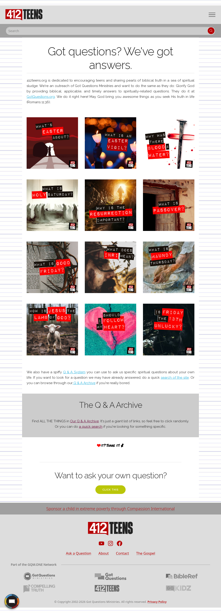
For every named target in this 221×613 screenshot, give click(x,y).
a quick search (90, 427)
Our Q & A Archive (84, 421)
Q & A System (74, 372)
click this (110, 489)
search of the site (175, 378)
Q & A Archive (84, 383)
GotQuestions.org (41, 97)
